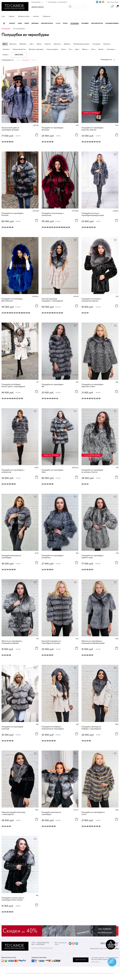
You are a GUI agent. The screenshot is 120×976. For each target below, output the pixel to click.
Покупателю (46, 16)
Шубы (20, 23)
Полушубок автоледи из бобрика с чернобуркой (91, 728)
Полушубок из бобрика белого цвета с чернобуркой (13, 385)
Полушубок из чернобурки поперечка (52, 557)
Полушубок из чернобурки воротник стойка (92, 385)
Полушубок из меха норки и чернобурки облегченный (13, 899)
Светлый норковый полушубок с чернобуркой (52, 300)
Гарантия (11, 16)
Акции (58, 23)
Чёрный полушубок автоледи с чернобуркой (13, 813)
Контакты (36, 16)
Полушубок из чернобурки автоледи (52, 129)
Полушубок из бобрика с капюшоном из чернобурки (53, 728)
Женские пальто (47, 23)
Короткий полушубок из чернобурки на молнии (51, 642)
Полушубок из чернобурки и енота (93, 813)
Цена (18, 60)
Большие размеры (111, 23)
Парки (26, 23)
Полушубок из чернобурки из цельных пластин (92, 471)
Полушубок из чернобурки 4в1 (52, 385)
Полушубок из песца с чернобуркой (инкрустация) (93, 214)
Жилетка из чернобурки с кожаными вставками (12, 642)
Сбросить (19, 55)
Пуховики (84, 23)
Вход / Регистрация (112, 2)
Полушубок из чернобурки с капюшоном (13, 471)
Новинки (34, 60)
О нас (3, 16)
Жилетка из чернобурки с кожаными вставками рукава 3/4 (93, 642)
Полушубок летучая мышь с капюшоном (53, 214)
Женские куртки (97, 23)
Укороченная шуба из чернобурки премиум (10, 129)
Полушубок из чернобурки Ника (52, 471)
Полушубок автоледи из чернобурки (11, 557)
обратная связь (80, 960)
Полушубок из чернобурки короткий (12, 728)
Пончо (65, 23)
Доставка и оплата (23, 16)
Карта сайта (95, 961)
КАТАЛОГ (12, 23)
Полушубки (74, 23)
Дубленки (35, 23)
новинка (4, 110)
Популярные (25, 60)
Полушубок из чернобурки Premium (12, 214)
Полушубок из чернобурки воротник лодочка (92, 129)
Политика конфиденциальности (42, 948)
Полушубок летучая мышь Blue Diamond (12, 300)
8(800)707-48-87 (109, 943)
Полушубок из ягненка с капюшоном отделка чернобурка (91, 300)
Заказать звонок (38, 7)
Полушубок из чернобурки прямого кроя (92, 557)
